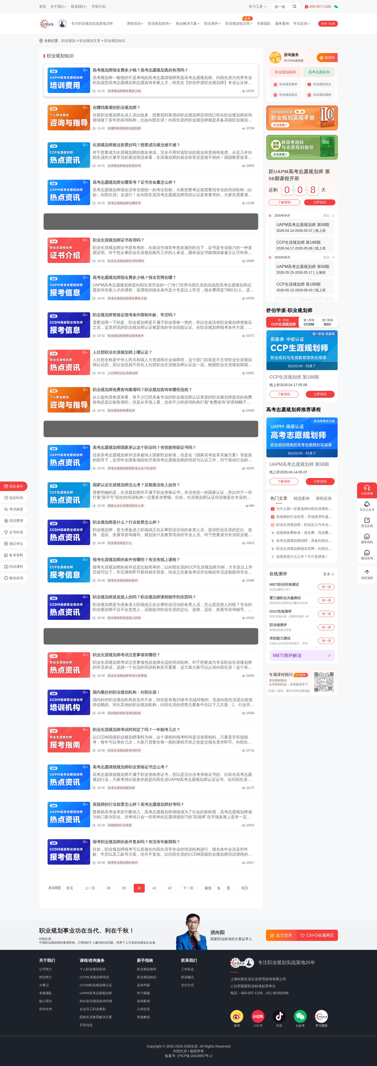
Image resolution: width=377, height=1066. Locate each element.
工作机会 (187, 969)
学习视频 (143, 993)
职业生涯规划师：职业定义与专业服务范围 (309, 525)
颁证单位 (13, 544)
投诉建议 (187, 977)
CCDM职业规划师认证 (96, 985)
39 (124, 888)
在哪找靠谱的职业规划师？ (116, 107)
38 (109, 888)
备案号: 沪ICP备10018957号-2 (188, 1056)
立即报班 (319, 202)
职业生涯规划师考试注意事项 (127, 675)
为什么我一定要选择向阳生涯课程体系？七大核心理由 (318, 509)
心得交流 (143, 1009)
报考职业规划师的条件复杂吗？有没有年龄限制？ (136, 842)
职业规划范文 (319, 84)
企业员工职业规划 (93, 1009)
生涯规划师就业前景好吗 (124, 165)
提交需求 (281, 935)
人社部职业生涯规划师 (123, 373)
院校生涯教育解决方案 (96, 1017)
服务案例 (282, 23)
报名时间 (13, 498)
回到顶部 (367, 574)
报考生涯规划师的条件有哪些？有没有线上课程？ (136, 560)
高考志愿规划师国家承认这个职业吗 (132, 468)
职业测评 (212, 23)
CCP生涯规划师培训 (94, 977)
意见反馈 (367, 522)
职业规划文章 (89, 41)
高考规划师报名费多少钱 (124, 91)
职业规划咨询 (160, 23)
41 (154, 888)
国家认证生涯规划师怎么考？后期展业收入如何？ (136, 485)
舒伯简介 (45, 977)
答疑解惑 (143, 1017)
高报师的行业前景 (120, 825)
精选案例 (302, 498)
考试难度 (13, 509)
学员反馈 (301, 23)
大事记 (44, 985)
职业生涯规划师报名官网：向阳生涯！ (305, 549)
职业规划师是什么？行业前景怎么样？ (126, 522)
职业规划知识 (114, 41)
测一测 (326, 586)
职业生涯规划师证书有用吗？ (118, 240)
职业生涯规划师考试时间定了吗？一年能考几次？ (136, 730)
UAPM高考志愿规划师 (96, 993)
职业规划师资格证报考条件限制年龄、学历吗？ (134, 315)
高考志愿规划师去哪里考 (124, 203)
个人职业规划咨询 (93, 969)
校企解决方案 (188, 23)
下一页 (188, 888)
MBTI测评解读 (287, 655)
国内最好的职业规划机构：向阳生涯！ (126, 692)
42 (170, 888)
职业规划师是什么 (120, 543)
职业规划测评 (285, 84)
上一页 (90, 888)
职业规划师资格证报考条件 (126, 335)
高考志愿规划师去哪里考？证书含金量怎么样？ (134, 182)
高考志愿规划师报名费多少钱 (127, 298)
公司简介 (45, 969)
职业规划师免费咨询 (121, 410)
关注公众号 (367, 506)
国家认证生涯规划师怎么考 (126, 505)
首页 (42, 6)
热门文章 (278, 498)
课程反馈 (324, 498)
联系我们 (79, 6)
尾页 (244, 888)
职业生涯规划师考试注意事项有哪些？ (126, 655)
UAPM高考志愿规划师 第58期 (299, 464)
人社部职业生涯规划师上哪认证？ (122, 352)
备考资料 (13, 555)
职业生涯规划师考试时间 (124, 750)
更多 (327, 574)
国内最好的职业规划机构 (124, 713)
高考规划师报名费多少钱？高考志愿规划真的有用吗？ (140, 70)
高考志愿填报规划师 (121, 788)
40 (139, 888)
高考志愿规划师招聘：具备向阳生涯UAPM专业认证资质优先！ (324, 541)
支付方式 (187, 985)
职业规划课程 (319, 94)
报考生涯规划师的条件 (123, 580)
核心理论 (45, 1001)
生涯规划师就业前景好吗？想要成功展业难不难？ (136, 145)
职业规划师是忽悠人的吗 (124, 618)
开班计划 (99, 6)
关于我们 (58, 6)
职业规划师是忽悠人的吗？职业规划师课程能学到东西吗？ (144, 597)
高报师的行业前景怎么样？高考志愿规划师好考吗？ (138, 804)
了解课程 (284, 202)
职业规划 (68, 41)
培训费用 (13, 521)
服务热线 (367, 538)
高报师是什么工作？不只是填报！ (302, 557)
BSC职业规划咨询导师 (96, 1001)
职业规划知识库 (239, 23)
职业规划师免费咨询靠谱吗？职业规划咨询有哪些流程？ (142, 390)
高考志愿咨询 (319, 72)
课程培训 (135, 23)
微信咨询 (13, 578)
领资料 (327, 58)
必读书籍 (143, 985)
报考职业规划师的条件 (123, 862)
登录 (324, 23)
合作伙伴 (45, 1009)
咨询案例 (143, 1001)
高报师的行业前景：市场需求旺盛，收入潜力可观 (314, 517)
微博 (236, 1018)
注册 (332, 23)
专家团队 (264, 23)
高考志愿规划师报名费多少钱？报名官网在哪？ (134, 277)
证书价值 (13, 532)
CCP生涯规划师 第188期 (294, 377)
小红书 (257, 1018)
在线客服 (367, 490)
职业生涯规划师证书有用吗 (126, 261)
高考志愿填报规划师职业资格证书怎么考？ (130, 767)
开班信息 (86, 1025)
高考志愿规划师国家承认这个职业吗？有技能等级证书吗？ (144, 447)
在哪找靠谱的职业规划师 (124, 128)
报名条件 (13, 486)
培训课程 (13, 567)
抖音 (279, 1018)
